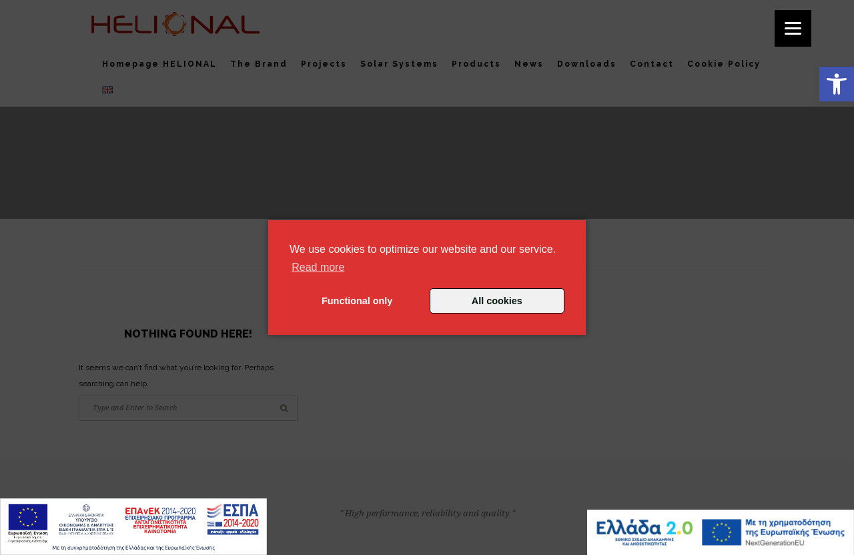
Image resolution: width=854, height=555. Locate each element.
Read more (318, 267)
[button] (836, 84)
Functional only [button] (357, 301)
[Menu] (793, 28)
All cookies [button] (497, 301)
